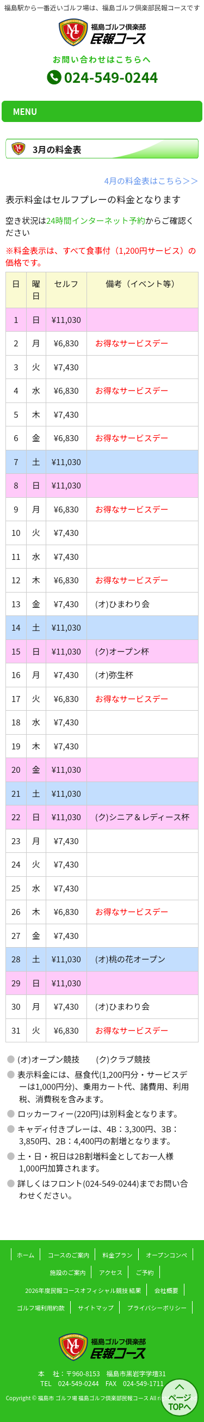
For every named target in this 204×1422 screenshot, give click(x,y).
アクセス (110, 1272)
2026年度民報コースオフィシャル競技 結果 (83, 1290)
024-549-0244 (111, 76)
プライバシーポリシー (157, 1307)
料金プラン (118, 1254)
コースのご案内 (68, 1254)
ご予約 (145, 1272)
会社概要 (166, 1290)
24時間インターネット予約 (95, 220)
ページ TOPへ (179, 1402)
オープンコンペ (166, 1254)
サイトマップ (96, 1307)
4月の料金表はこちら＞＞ (151, 180)
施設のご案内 (67, 1272)
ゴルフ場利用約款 (41, 1307)
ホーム (26, 1254)
